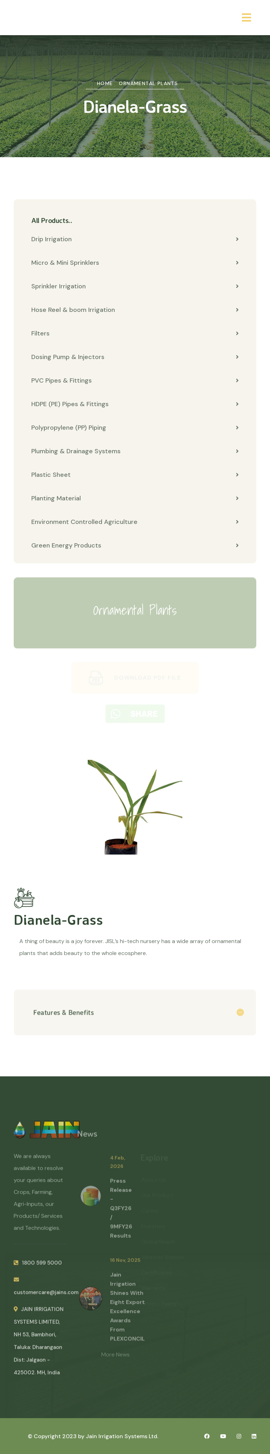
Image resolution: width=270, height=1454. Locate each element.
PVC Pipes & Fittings (135, 381)
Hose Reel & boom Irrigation (135, 310)
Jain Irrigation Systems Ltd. (122, 1436)
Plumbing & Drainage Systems (135, 451)
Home (105, 83)
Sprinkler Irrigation (135, 286)
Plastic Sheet (135, 475)
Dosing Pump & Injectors (135, 357)
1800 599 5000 (38, 1266)
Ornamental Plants (148, 83)
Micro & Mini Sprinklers (135, 263)
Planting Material (135, 498)
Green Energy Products (135, 546)
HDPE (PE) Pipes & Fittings (135, 404)
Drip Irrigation (135, 239)
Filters (135, 333)
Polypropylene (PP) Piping (135, 428)
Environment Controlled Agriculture (135, 522)
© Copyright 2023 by (57, 1436)
